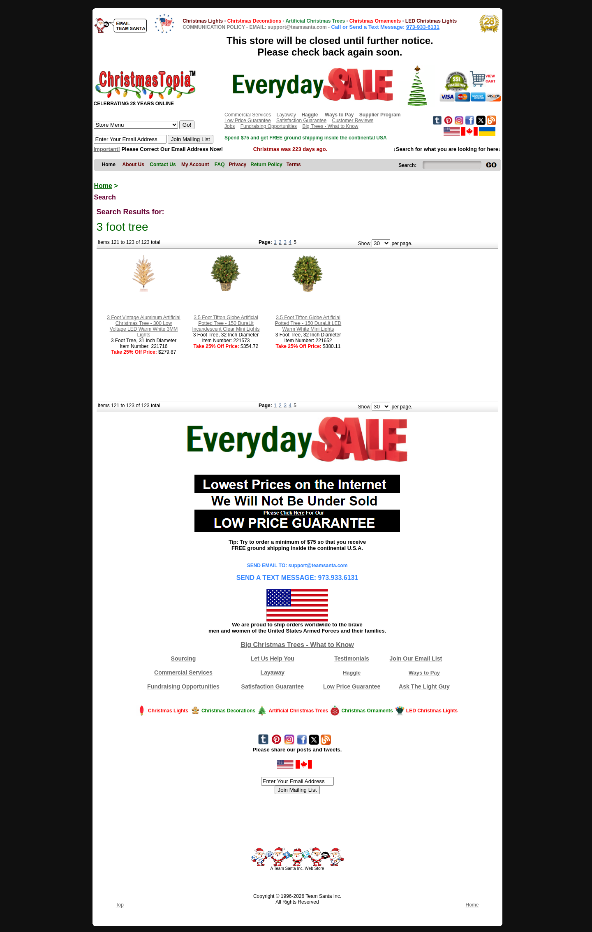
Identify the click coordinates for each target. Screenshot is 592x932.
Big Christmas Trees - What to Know (297, 644)
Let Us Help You (272, 658)
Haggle (352, 673)
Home (103, 185)
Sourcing (183, 658)
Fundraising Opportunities (268, 126)
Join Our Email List (416, 658)
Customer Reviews (352, 120)
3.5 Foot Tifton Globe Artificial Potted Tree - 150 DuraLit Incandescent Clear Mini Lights (225, 323)
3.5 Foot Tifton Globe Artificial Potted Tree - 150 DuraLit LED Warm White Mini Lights (308, 323)
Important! (107, 149)
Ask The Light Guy (424, 686)
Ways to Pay (424, 673)
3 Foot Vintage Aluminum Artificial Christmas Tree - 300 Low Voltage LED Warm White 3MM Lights (143, 326)
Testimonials (351, 658)
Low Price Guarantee (247, 120)
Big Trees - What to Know (330, 126)
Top (120, 905)
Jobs (229, 126)
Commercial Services (247, 115)
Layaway (286, 115)
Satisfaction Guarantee (301, 120)
